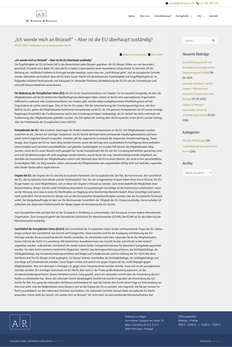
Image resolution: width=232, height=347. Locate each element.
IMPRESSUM (59, 341)
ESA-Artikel (156, 54)
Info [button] (198, 16)
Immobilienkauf (160, 16)
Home (127, 16)
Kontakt (213, 16)
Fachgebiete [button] (181, 16)
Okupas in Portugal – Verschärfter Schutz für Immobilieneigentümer (196, 110)
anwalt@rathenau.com (181, 3)
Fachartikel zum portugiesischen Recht (51, 45)
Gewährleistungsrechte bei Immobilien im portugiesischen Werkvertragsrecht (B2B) (200, 68)
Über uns (141, 16)
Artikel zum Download (132, 54)
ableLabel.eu (216, 341)
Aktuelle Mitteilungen (195, 141)
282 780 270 (209, 3)
